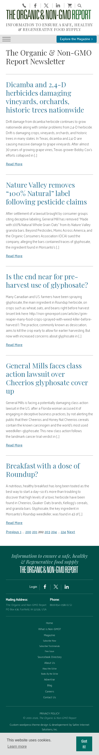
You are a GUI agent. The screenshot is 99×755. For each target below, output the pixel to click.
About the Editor (49, 668)
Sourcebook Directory (49, 656)
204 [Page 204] (54, 531)
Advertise (49, 679)
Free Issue (49, 651)
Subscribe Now (49, 640)
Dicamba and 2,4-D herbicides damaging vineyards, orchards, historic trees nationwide (45, 97)
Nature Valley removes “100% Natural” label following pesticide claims (46, 193)
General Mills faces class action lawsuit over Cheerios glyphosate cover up (47, 378)
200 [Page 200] (28, 531)
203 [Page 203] (47, 531)
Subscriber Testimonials (49, 646)
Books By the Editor (49, 674)
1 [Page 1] (20, 531)
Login (33, 586)
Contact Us (49, 697)
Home (49, 622)
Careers (49, 691)
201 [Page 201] (34, 531)
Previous (13, 531)
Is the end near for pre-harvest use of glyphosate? (47, 281)
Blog (49, 685)
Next (71, 531)
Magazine (49, 635)
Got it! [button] (84, 743)
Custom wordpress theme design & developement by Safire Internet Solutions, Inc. (49, 727)
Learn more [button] (17, 746)
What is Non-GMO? (49, 628)
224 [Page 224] (63, 531)
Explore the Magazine (76, 39)
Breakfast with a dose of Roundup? (43, 470)
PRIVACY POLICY (50, 713)
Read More (14, 164)
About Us (49, 662)
